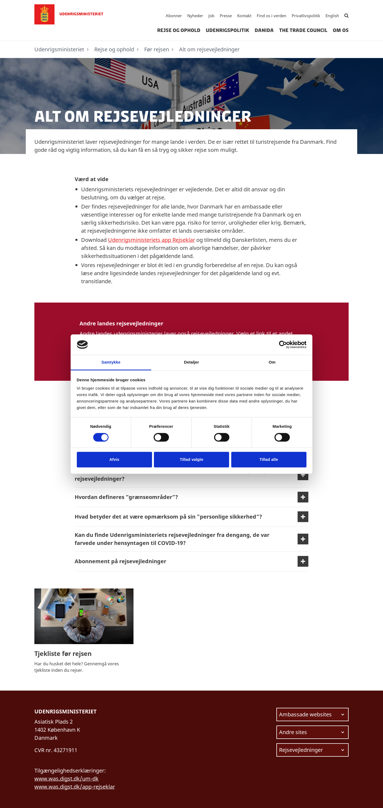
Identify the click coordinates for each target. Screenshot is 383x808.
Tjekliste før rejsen (63, 653)
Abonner (174, 15)
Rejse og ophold (178, 30)
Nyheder (195, 15)
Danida (264, 30)
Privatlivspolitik (306, 15)
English (332, 15)
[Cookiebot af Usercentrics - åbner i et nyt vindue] (282, 344)
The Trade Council (303, 30)
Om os (341, 30)
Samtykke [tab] (111, 362)
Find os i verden (271, 15)
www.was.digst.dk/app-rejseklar (74, 786)
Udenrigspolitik (227, 30)
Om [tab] (272, 362)
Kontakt (244, 15)
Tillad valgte (191, 459)
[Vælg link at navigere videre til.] (312, 714)
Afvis (114, 459)
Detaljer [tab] (191, 362)
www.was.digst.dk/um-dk (66, 778)
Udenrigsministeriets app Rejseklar (151, 239)
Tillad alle (268, 459)
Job (211, 15)
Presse (226, 15)
